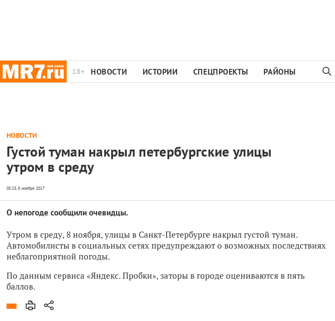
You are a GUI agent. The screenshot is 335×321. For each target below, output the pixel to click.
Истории (160, 72)
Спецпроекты (220, 72)
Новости (109, 72)
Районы (279, 72)
